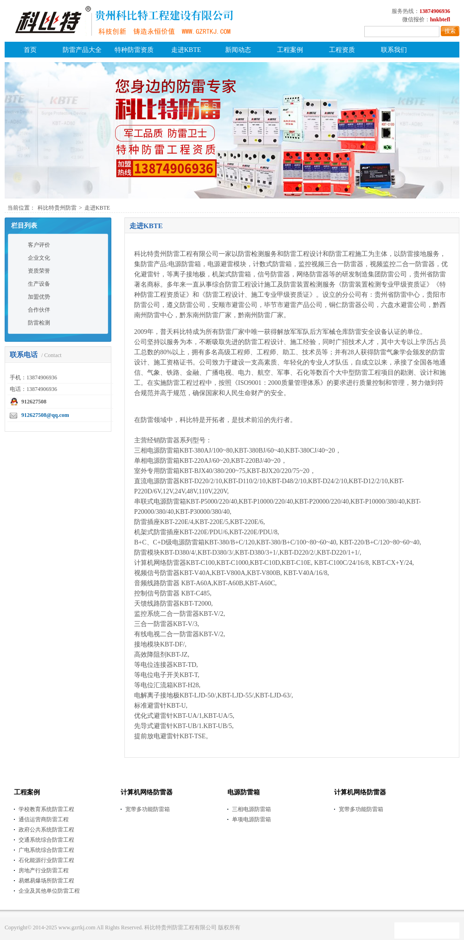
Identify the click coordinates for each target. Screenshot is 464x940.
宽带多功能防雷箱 (147, 809)
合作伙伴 (39, 310)
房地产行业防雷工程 (44, 870)
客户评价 (39, 245)
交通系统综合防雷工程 (46, 840)
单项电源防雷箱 (251, 819)
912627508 (33, 401)
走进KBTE (186, 49)
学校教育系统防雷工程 (46, 809)
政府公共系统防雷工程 (46, 829)
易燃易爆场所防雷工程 (46, 880)
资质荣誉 (39, 271)
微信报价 (413, 19)
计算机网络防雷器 (147, 792)
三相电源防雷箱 (251, 809)
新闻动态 (238, 49)
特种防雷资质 (134, 49)
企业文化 (39, 258)
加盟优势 (39, 297)
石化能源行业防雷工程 (46, 860)
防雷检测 (39, 323)
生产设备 (39, 284)
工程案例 (290, 49)
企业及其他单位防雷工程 (49, 891)
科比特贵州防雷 (57, 208)
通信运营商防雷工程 (44, 819)
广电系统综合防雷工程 (46, 850)
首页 (30, 49)
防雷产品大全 (82, 49)
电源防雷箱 (243, 792)
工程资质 (342, 49)
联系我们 (394, 49)
